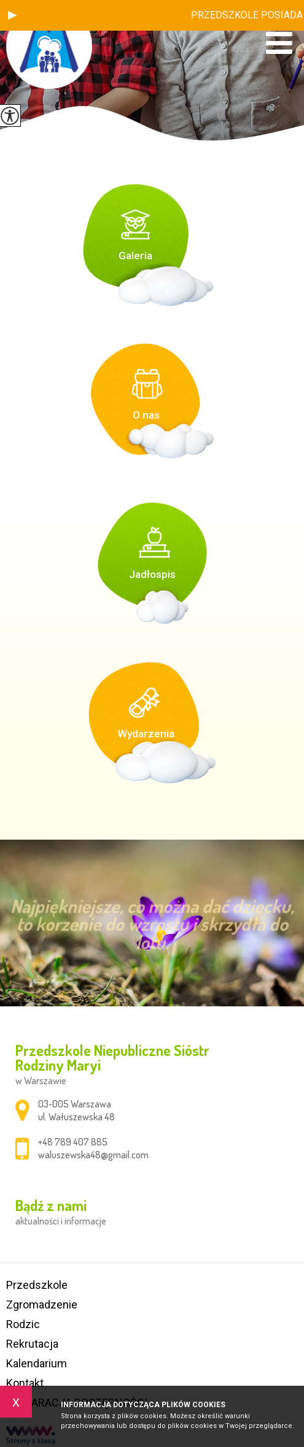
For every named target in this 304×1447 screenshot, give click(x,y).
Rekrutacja (32, 1343)
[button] (12, 15)
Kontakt (25, 1383)
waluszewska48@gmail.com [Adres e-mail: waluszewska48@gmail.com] (93, 1155)
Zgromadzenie (41, 1304)
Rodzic (23, 1324)
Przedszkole (37, 1284)
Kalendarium (36, 1363)
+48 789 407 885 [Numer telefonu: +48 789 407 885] (72, 1142)
